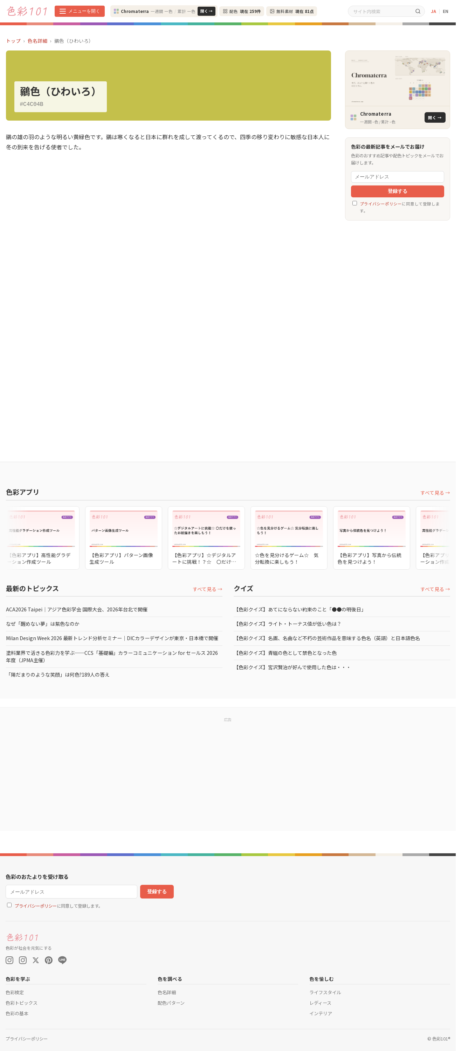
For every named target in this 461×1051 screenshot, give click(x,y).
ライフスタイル (325, 992)
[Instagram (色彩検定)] (23, 960)
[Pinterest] (49, 960)
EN (445, 11)
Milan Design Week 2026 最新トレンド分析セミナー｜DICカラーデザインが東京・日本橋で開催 (112, 638)
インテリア (320, 1013)
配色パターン (171, 1002)
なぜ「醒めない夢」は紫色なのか (43, 623)
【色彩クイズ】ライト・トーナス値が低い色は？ (288, 623)
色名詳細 (37, 40)
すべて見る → (435, 492)
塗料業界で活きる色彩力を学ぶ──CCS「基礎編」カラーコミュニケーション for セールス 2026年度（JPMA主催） (112, 656)
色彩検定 (15, 992)
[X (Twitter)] (35, 960)
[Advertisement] (397, 334)
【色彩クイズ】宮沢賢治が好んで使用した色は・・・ (292, 667)
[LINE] (62, 960)
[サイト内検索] (379, 11)
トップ (13, 40)
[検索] (418, 11)
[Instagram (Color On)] (9, 960)
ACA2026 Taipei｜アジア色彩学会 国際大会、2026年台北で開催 (76, 609)
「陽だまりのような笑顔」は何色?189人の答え (58, 674)
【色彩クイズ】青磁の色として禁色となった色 (285, 652)
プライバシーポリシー (381, 203)
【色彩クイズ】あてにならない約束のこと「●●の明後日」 (300, 609)
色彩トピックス (21, 1002)
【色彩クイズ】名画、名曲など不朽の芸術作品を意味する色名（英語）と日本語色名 (327, 638)
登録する (397, 191)
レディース (320, 1002)
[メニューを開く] (80, 11)
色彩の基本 (17, 1013)
